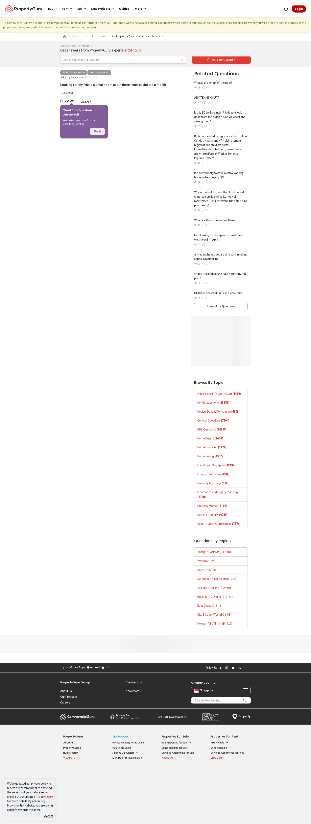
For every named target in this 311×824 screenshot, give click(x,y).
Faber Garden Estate (73, 72)
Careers (65, 702)
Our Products (68, 696)
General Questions (213, 420)
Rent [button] (67, 8)
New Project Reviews (74, 787)
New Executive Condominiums (80, 782)
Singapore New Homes (79, 771)
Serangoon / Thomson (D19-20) (217, 578)
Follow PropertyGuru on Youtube (233, 668)
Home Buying (211, 438)
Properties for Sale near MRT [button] (130, 781)
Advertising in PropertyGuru (219, 393)
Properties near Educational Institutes (177, 773)
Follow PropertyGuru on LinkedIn (239, 668)
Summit (171, 717)
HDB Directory (70, 752)
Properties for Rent (224, 736)
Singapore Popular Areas (229, 771)
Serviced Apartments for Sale (177, 752)
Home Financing (211, 447)
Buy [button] (53, 8)
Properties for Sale (175, 736)
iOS (105, 667)
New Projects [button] (103, 8)
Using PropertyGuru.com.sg (218, 523)
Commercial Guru (77, 717)
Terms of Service (103, 814)
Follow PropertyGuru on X (244, 668)
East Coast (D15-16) (210, 605)
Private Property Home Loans (128, 742)
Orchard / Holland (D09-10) (214, 587)
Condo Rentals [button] (221, 748)
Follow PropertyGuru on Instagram (227, 668)
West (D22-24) (206, 561)
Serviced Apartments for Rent (227, 752)
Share (86, 102)
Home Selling (210, 456)
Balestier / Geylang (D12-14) (215, 596)
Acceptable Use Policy (74, 814)
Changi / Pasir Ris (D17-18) (214, 552)
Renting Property (212, 514)
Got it (97, 131)
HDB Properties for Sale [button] (176, 743)
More (141, 8)
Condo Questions (99, 72)
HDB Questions (212, 429)
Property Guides (72, 747)
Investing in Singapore (215, 465)
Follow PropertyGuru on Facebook (220, 668)
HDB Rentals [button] (219, 743)
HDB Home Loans (122, 747)
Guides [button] (124, 9)
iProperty (241, 717)
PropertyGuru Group (75, 682)
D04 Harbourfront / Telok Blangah (229, 777)
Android (93, 667)
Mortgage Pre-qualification (127, 758)
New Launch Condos (74, 777)
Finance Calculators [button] (125, 753)
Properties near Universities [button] (178, 781)
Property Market (212, 505)
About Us (66, 691)
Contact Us (134, 682)
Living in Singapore (212, 474)
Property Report (210, 717)
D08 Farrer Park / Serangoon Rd (228, 791)
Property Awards (125, 717)
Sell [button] (82, 8)
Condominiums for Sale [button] (176, 748)
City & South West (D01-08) (214, 614)
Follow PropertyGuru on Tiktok (249, 668)
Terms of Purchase (152, 814)
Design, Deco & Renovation (217, 411)
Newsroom (132, 691)
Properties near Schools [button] (176, 786)
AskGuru (68, 742)
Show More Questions (221, 306)
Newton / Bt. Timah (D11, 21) (215, 623)
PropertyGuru (73, 736)
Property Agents (212, 483)
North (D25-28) (206, 569)
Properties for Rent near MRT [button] (130, 786)
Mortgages (120, 736)
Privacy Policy (44, 796)
